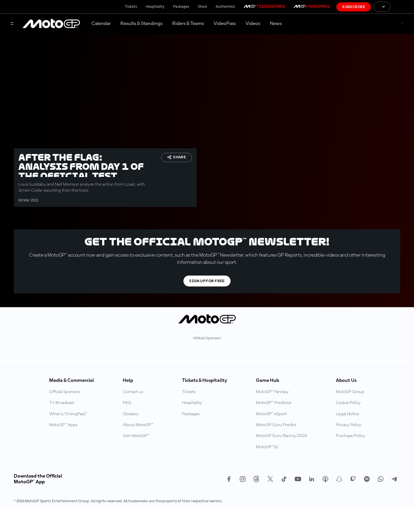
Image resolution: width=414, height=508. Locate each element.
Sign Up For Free (207, 281)
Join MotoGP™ (136, 436)
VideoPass (225, 23)
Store (202, 7)
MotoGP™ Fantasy (272, 392)
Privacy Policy (348, 425)
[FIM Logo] (402, 6)
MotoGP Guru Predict (276, 425)
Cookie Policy (348, 403)
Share (176, 157)
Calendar (101, 23)
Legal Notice (347, 414)
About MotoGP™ (138, 425)
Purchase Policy (350, 436)
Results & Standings (141, 23)
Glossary (131, 414)
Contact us (133, 392)
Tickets (131, 7)
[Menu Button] (12, 24)
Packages (181, 7)
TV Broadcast (61, 403)
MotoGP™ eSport (271, 414)
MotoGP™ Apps (63, 425)
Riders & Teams (188, 23)
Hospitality (155, 7)
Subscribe (353, 7)
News (276, 23)
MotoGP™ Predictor (274, 403)
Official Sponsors (64, 392)
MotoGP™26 (267, 447)
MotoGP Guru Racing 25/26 (281, 436)
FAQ (127, 403)
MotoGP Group (350, 392)
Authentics (225, 7)
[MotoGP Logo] (51, 23)
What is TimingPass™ (68, 414)
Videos (253, 23)
